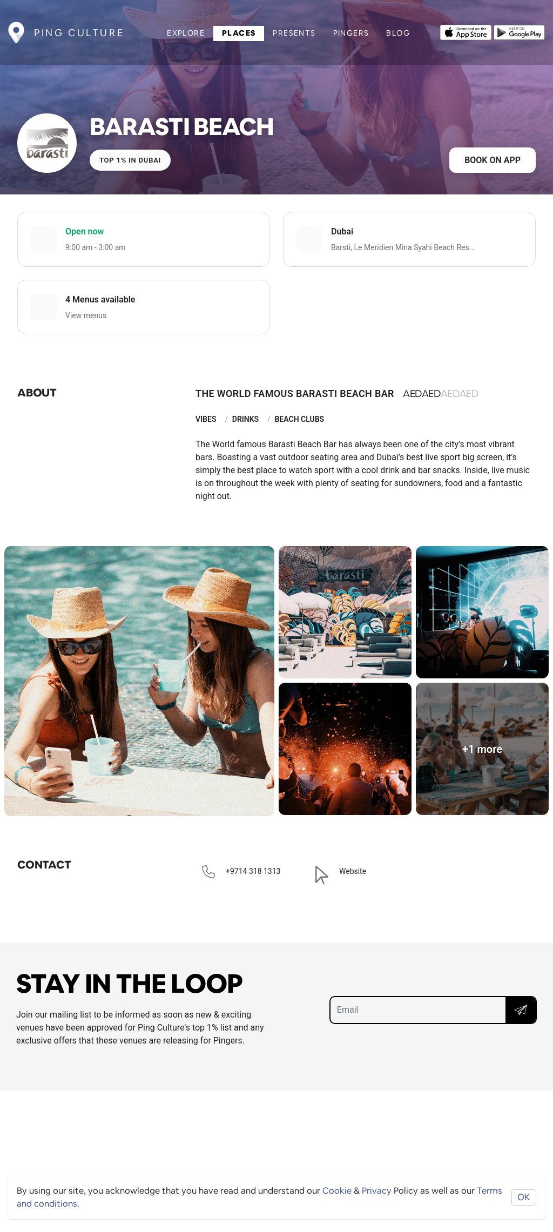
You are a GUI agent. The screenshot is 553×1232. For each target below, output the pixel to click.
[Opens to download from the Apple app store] (465, 31)
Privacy (377, 1190)
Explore (186, 33)
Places (238, 33)
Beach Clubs (299, 419)
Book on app (492, 160)
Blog (398, 33)
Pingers (351, 33)
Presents (294, 33)
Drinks (245, 419)
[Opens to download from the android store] (519, 31)
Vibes (205, 419)
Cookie (337, 1190)
